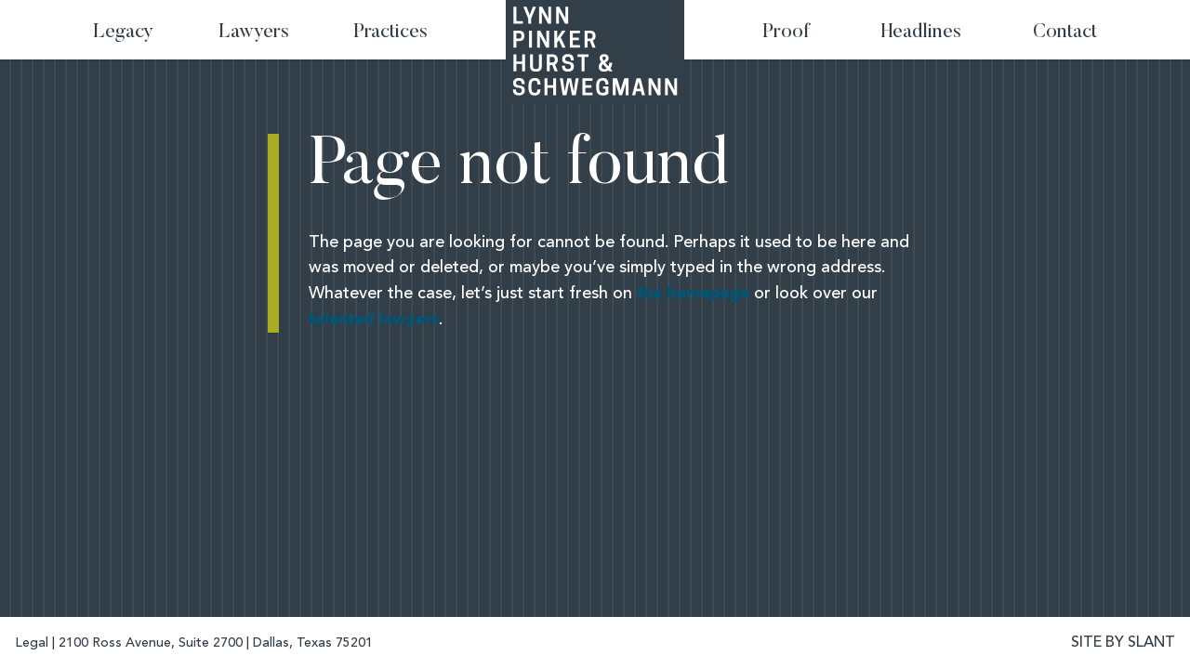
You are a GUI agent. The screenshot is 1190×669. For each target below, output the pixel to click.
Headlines (921, 33)
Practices (390, 33)
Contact (1065, 33)
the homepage (693, 293)
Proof (786, 33)
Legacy (123, 33)
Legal (31, 642)
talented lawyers (374, 319)
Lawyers (253, 33)
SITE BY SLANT (1123, 643)
